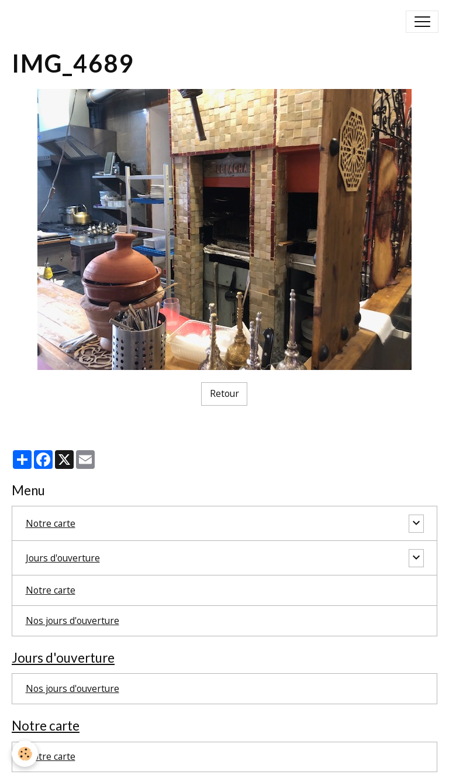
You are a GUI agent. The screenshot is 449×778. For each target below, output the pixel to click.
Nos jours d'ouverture (72, 620)
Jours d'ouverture (63, 557)
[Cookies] (25, 754)
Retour (224, 393)
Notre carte (50, 523)
